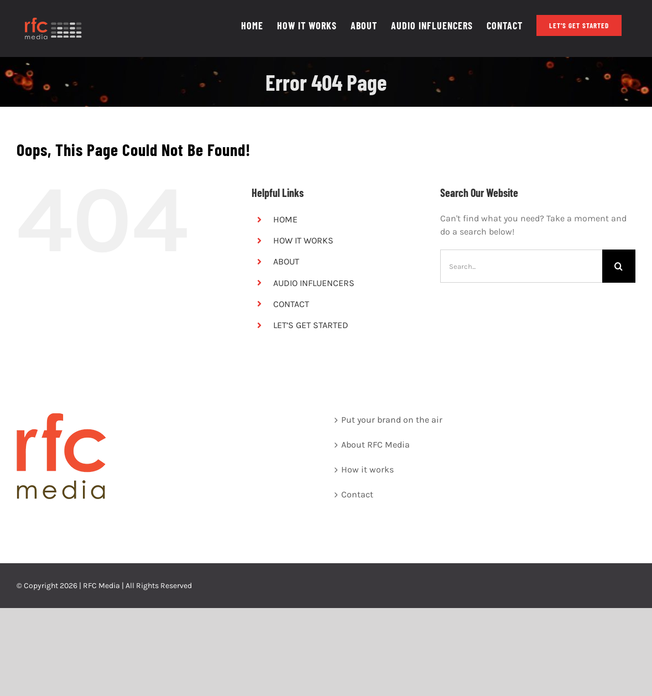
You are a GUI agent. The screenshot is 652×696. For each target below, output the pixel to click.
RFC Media (101, 585)
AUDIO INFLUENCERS (313, 283)
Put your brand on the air (391, 419)
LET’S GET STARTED (310, 325)
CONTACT (291, 304)
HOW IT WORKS (303, 240)
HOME (285, 219)
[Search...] (521, 266)
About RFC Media (375, 444)
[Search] (618, 266)
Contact (357, 494)
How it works (367, 469)
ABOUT (286, 261)
